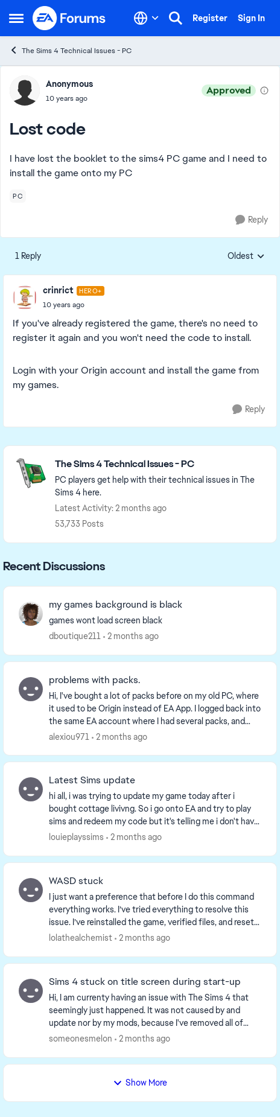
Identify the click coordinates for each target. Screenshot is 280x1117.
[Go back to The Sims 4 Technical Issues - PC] (159, 464)
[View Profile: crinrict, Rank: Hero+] (25, 297)
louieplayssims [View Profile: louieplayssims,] (76, 837)
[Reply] (251, 220)
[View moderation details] (264, 90)
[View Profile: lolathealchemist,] (31, 890)
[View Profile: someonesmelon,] (31, 991)
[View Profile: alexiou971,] (31, 689)
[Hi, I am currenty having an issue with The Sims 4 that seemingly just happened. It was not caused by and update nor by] (155, 1010)
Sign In (251, 18)
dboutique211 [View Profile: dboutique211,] (75, 636)
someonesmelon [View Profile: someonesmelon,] (80, 1038)
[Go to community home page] (69, 18)
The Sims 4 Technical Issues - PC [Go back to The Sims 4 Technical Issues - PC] (70, 50)
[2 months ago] (131, 636)
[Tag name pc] (18, 196)
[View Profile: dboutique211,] (31, 614)
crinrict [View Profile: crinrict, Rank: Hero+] (58, 290)
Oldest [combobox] (246, 256)
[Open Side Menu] (16, 18)
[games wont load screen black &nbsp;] (155, 620)
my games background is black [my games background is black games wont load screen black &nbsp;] (115, 605)
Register (210, 18)
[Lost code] (73, 304)
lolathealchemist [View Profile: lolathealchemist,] (80, 937)
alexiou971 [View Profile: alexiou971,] (69, 736)
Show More (140, 1082)
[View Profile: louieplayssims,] (31, 789)
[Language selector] (146, 18)
